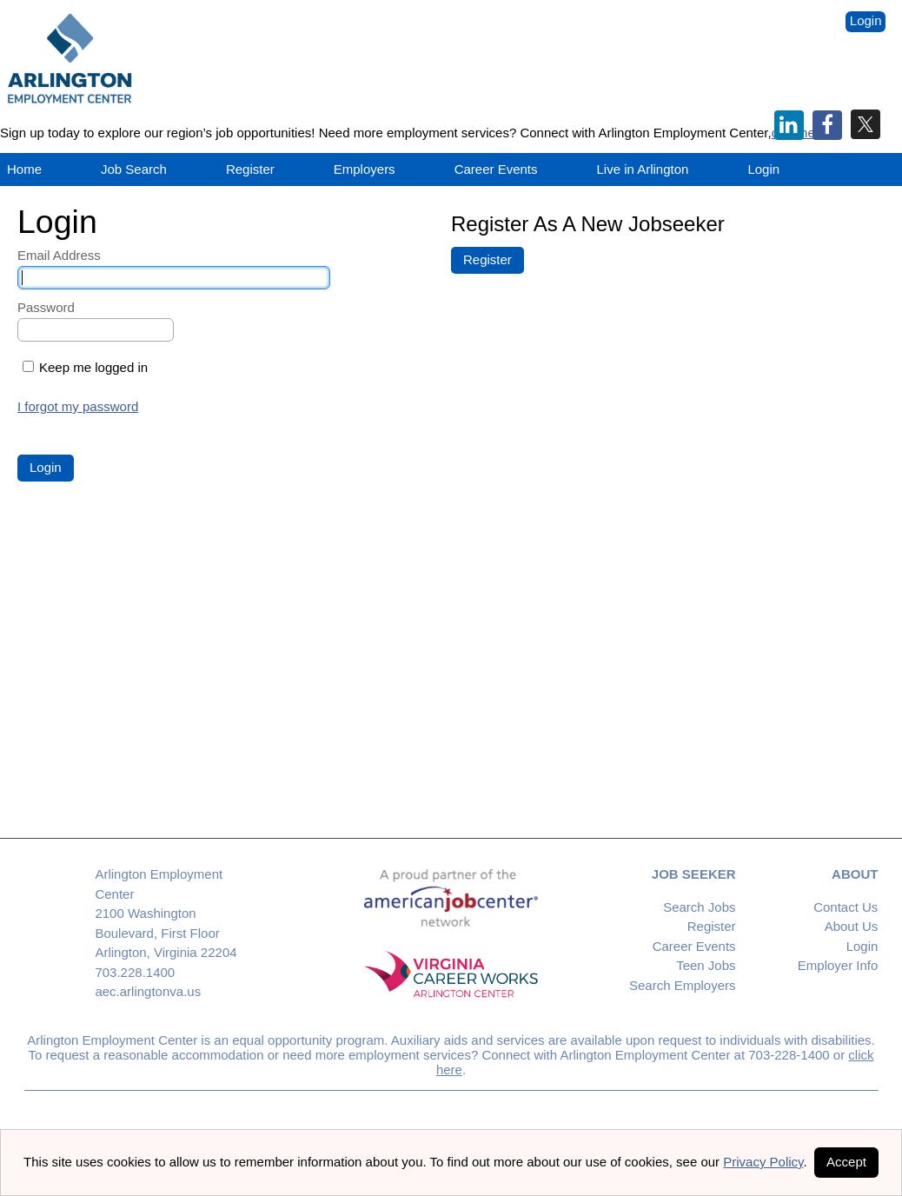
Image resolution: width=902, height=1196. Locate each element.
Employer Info (838, 965)
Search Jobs (699, 907)
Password (46, 307)
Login (866, 20)
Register (250, 169)
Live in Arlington (643, 169)
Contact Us (845, 907)
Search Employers (682, 985)
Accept (846, 1161)
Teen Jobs (705, 965)
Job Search (134, 169)
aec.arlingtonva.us (148, 991)
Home (24, 169)
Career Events (694, 946)
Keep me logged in (93, 367)
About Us (852, 926)
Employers (364, 169)
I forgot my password (77, 406)
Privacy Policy (763, 1161)
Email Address (59, 255)
